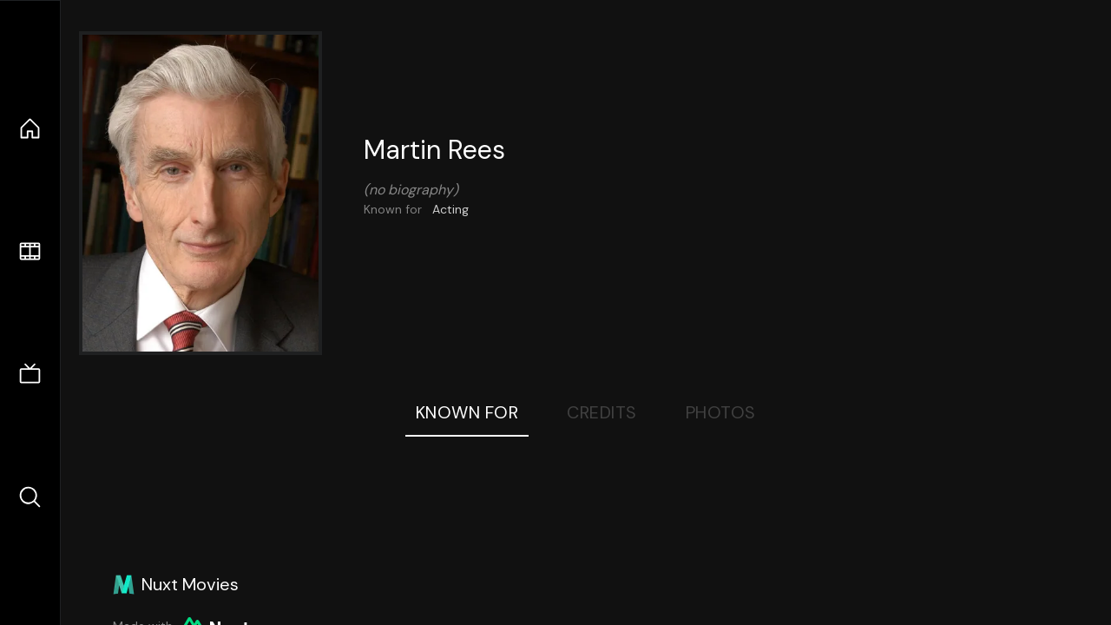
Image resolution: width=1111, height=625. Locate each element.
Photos (721, 412)
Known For (467, 412)
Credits (602, 412)
